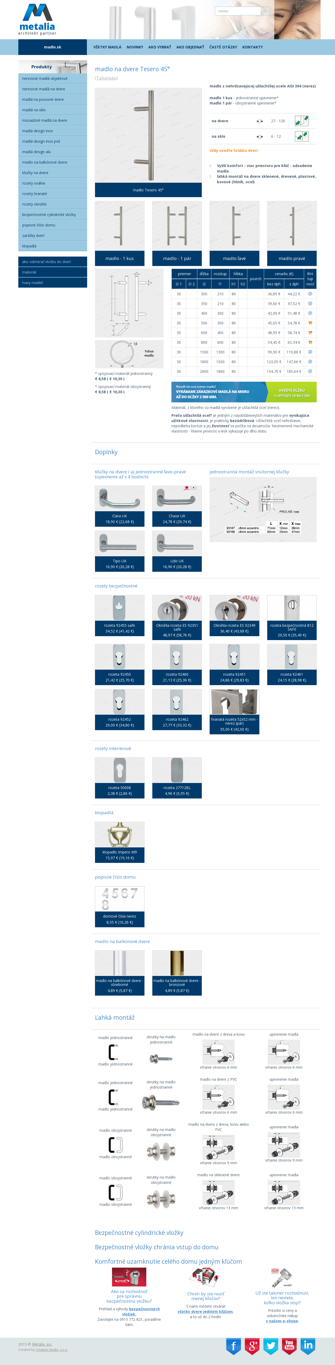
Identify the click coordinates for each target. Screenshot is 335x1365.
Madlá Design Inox (37, 130)
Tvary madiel (32, 282)
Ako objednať (190, 47)
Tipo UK (119, 561)
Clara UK (119, 516)
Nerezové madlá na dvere (43, 88)
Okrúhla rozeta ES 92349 (234, 625)
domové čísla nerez (119, 916)
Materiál (29, 272)
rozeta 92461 (292, 674)
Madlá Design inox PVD (41, 141)
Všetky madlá (107, 47)
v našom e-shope (282, 1320)
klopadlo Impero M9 (120, 852)
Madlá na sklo (34, 109)
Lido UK (177, 561)
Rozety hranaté (34, 193)
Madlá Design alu (36, 151)
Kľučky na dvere (35, 172)
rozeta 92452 (119, 719)
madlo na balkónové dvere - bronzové (177, 983)
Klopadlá (29, 245)
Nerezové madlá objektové (45, 78)
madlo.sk (52, 47)
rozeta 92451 (234, 674)
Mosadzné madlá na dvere (44, 120)
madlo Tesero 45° (148, 190)
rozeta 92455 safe (119, 625)
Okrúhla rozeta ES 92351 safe (177, 627)
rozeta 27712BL (177, 788)
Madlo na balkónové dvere (44, 162)
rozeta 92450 (119, 674)
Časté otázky (223, 47)
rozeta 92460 (177, 674)
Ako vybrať (159, 47)
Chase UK (177, 516)
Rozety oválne (33, 183)
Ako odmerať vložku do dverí (46, 261)
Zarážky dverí (33, 235)
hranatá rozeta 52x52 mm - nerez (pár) (234, 721)
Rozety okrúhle (34, 204)
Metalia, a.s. (42, 1344)
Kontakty (252, 47)
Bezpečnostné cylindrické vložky (49, 214)
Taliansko (106, 78)
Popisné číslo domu (38, 225)
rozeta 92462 (177, 719)
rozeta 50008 (119, 788)
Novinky (135, 47)
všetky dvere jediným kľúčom (205, 1311)
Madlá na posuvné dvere (43, 99)
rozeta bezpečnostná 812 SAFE (292, 627)
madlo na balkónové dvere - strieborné (119, 983)
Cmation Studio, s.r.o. (52, 1349)
